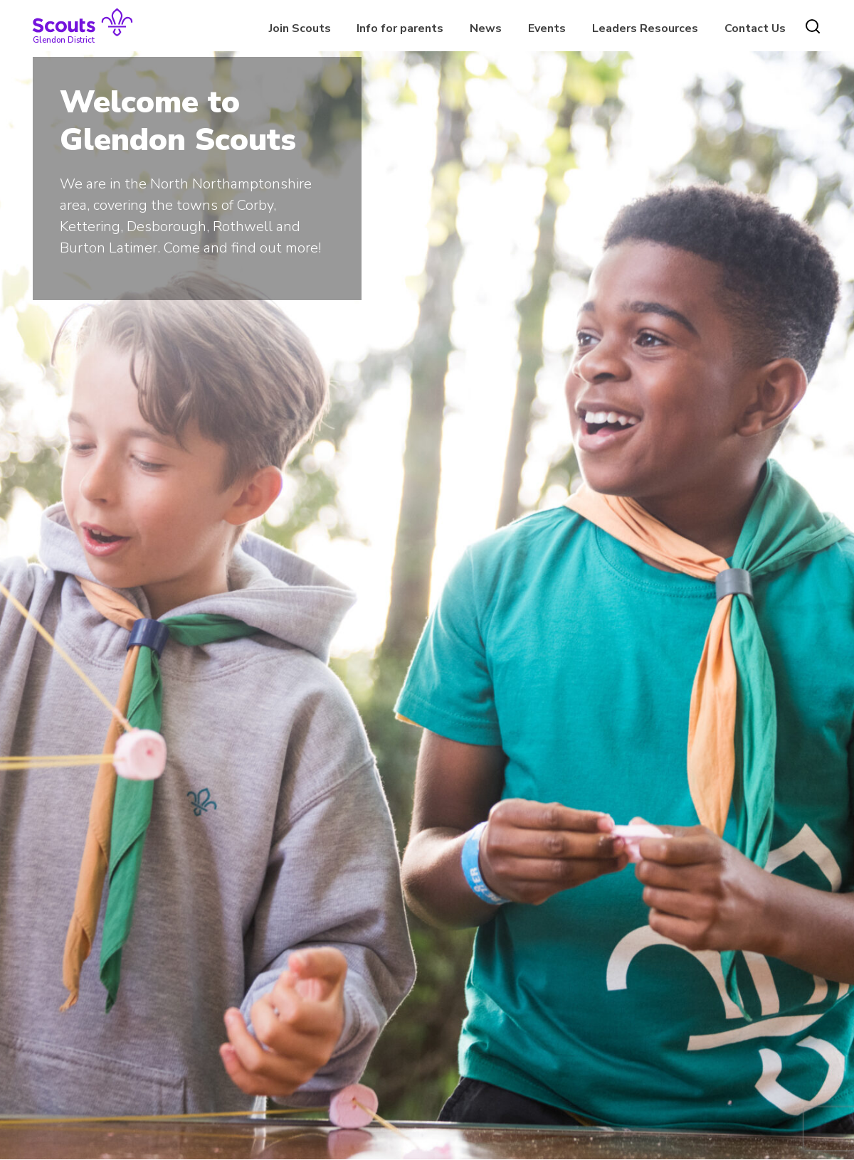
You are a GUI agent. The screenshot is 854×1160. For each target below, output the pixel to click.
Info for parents (400, 28)
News (486, 28)
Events (547, 28)
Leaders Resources (645, 28)
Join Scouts (300, 28)
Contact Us (755, 28)
